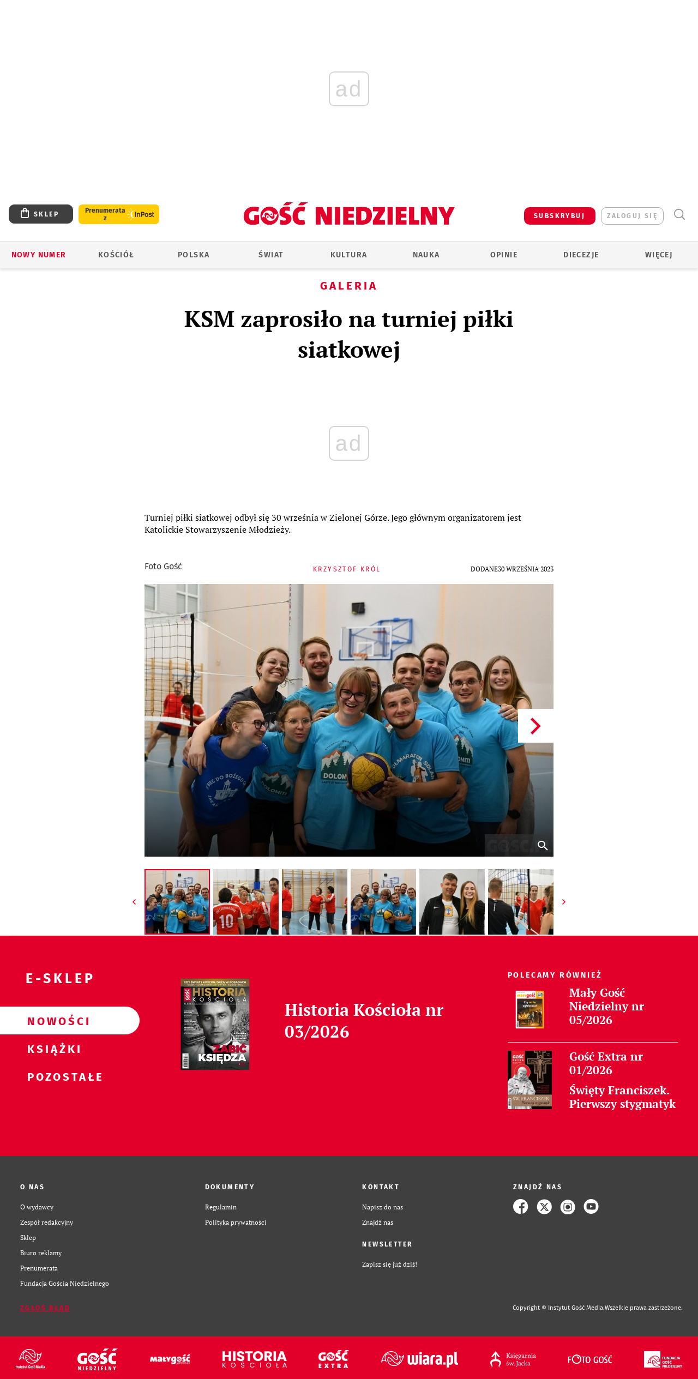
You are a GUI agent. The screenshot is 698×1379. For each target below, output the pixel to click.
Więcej (658, 255)
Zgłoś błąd (45, 1308)
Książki (52, 1049)
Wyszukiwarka (679, 214)
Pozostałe (52, 1076)
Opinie (504, 255)
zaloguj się (632, 216)
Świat (271, 255)
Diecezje (581, 255)
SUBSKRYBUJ (559, 216)
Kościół (116, 255)
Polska (193, 255)
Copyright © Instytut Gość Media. (559, 1307)
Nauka (426, 255)
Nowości (52, 1021)
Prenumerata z (105, 214)
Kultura (349, 255)
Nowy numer (39, 255)
